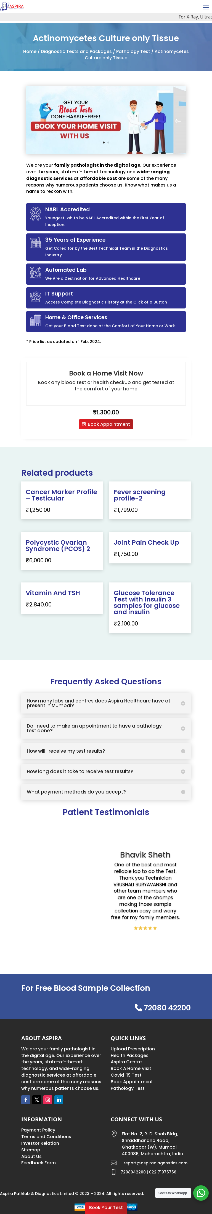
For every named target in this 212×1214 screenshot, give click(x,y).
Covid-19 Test (126, 1075)
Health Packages (130, 1055)
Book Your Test (106, 1207)
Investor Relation (40, 1143)
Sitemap (30, 1150)
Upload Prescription (133, 1049)
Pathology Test (133, 51)
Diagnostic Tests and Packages (76, 51)
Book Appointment (109, 424)
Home (29, 51)
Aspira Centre (126, 1062)
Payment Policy (38, 1130)
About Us (31, 1156)
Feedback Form (38, 1163)
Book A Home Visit (131, 1068)
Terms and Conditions (46, 1136)
